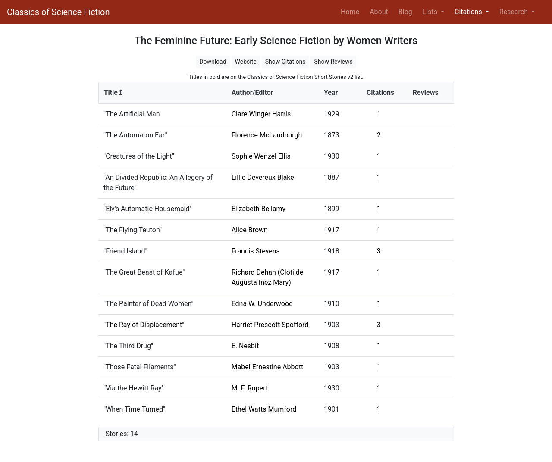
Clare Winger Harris (261, 114)
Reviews (426, 92)
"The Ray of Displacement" (144, 325)
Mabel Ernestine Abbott (268, 367)
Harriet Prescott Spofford (270, 325)
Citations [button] (469, 12)
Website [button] (246, 61)
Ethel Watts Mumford (264, 409)
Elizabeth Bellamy (259, 209)
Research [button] (514, 12)
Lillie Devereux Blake (263, 177)
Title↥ (113, 92)
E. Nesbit (245, 346)
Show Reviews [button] (333, 61)
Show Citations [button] (285, 61)
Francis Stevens (256, 251)
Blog (405, 12)
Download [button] (212, 61)
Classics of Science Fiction (58, 12)
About (379, 12)
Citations (381, 92)
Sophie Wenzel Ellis (261, 156)
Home (352, 11)
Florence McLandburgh (267, 135)
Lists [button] (431, 12)
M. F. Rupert (250, 388)
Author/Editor (252, 92)
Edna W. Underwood (262, 304)
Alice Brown (250, 230)
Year (331, 92)
